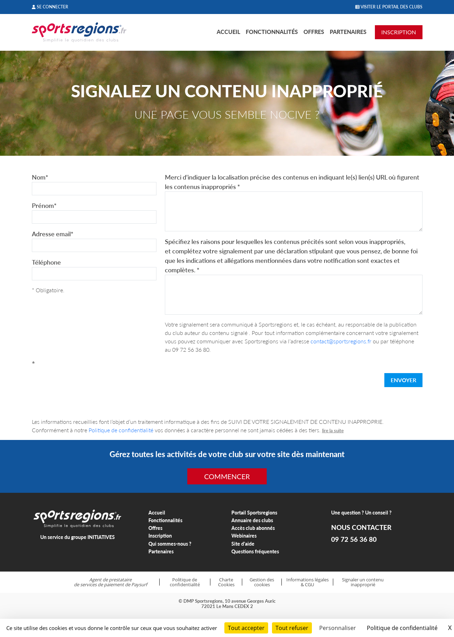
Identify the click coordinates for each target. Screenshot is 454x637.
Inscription (160, 536)
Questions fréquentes (255, 551)
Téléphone (46, 262)
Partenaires (348, 31)
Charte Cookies (226, 582)
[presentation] (85, 381)
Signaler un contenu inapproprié (363, 582)
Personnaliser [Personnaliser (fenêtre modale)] (337, 628)
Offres (313, 31)
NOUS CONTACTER (361, 527)
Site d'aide (242, 544)
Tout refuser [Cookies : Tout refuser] (291, 628)
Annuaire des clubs (252, 520)
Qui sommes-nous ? (169, 544)
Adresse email (53, 234)
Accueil (228, 31)
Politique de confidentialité (121, 430)
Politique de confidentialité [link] (402, 628)
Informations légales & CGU (307, 582)
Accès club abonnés (253, 528)
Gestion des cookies (262, 582)
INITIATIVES (101, 537)
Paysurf (139, 584)
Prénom (44, 205)
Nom (40, 177)
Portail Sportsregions (254, 513)
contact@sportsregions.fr (340, 341)
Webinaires (244, 536)
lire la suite (333, 430)
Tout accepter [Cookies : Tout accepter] (246, 628)
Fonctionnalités (272, 31)
